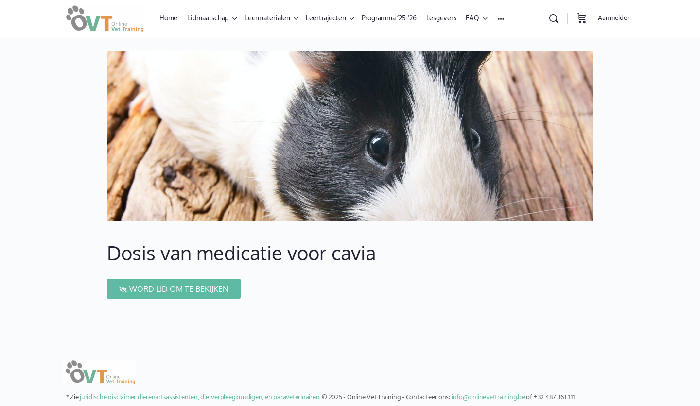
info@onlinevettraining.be (488, 397)
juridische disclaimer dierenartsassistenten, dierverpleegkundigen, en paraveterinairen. (200, 397)
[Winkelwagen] (582, 18)
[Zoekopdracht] (553, 18)
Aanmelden (614, 18)
